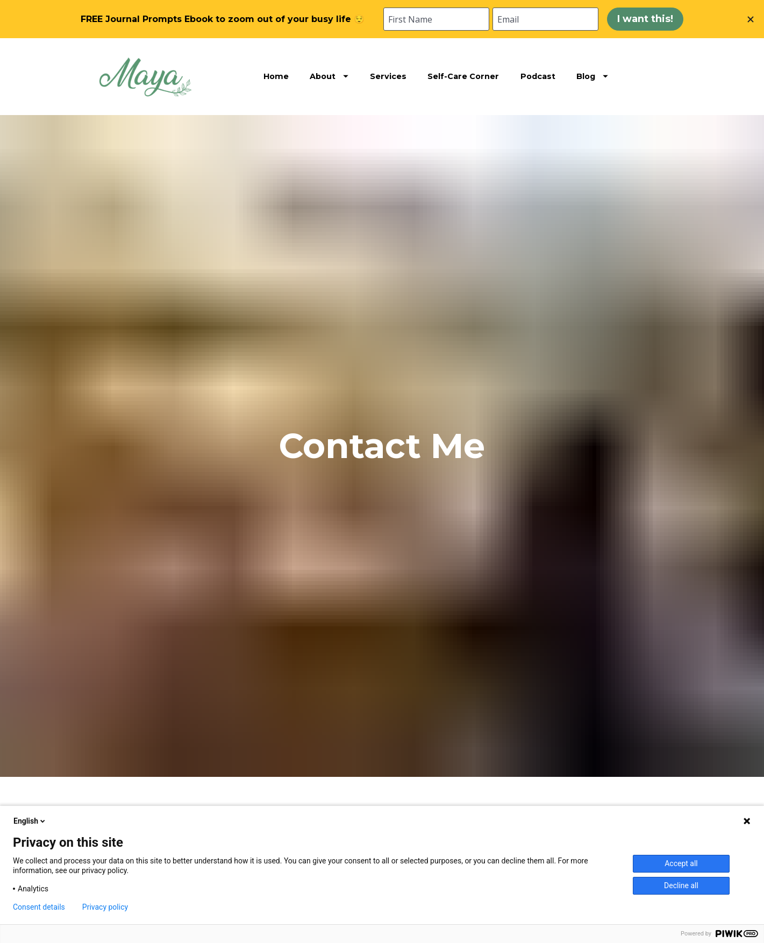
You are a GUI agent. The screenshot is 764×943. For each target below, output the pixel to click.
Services (388, 76)
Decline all (681, 885)
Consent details (39, 907)
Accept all (681, 863)
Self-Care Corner (463, 76)
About (329, 76)
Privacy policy (105, 907)
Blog (592, 76)
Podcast (537, 76)
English (30, 821)
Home (276, 76)
